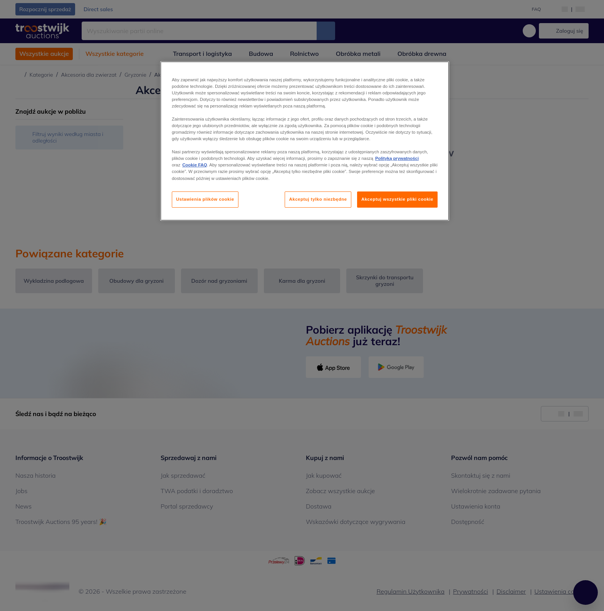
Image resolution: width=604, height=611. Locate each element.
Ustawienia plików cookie (205, 199)
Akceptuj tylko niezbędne (318, 199)
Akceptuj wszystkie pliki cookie (397, 199)
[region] (304, 141)
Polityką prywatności (397, 158)
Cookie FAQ (194, 165)
